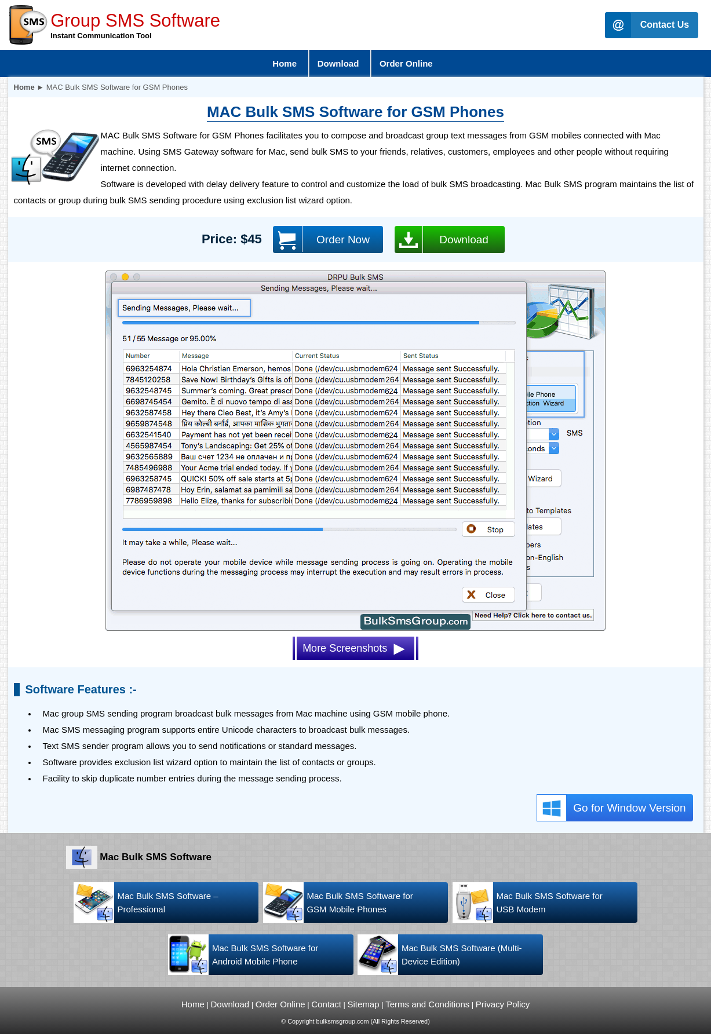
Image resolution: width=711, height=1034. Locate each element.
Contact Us (664, 25)
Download (441, 239)
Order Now (321, 239)
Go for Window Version (611, 807)
